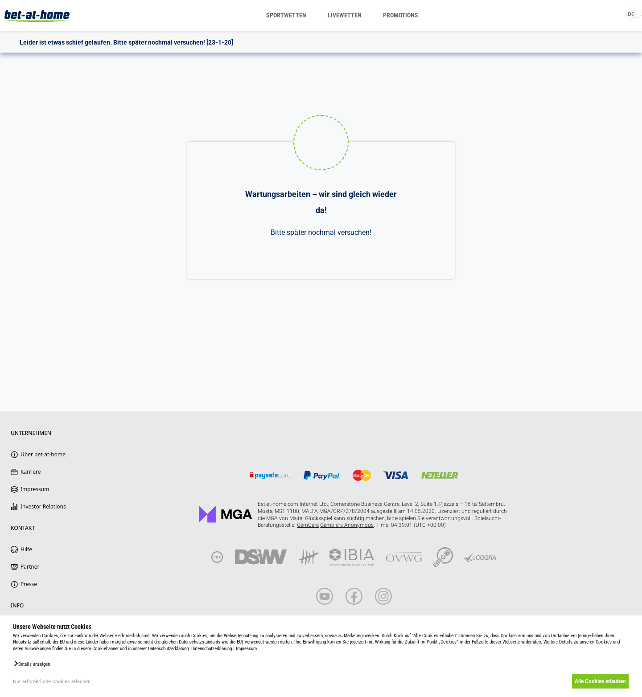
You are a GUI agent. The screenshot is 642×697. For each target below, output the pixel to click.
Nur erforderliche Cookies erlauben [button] (52, 682)
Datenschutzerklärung (211, 649)
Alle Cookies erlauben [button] (598, 681)
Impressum (246, 649)
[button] (31, 663)
